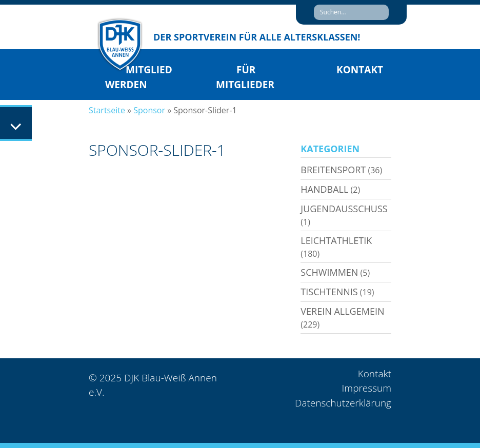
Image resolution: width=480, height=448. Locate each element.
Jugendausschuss (344, 208)
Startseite (107, 110)
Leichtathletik (336, 240)
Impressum (366, 388)
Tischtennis (329, 292)
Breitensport (333, 170)
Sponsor (149, 110)
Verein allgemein (342, 311)
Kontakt (359, 69)
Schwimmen (329, 272)
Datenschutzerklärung (343, 403)
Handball (324, 189)
